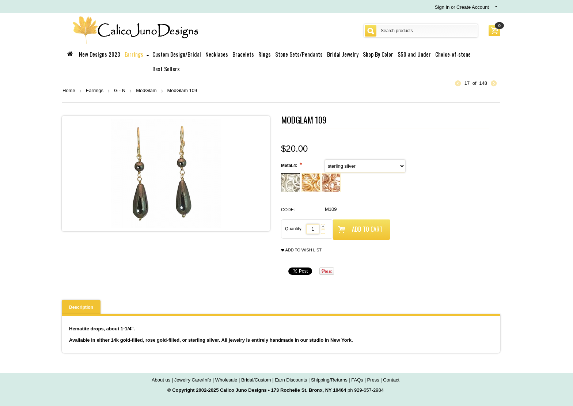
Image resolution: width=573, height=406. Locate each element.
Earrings (134, 54)
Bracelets (243, 54)
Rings (264, 54)
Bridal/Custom (256, 380)
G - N (119, 90)
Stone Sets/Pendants (299, 54)
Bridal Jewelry (342, 54)
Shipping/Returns (329, 380)
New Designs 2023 (99, 54)
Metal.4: (290, 165)
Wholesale (226, 380)
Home (68, 90)
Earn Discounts (291, 380)
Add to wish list (301, 250)
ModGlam (146, 90)
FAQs (357, 380)
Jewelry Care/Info (192, 380)
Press (373, 380)
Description (81, 307)
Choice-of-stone (453, 54)
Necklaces (216, 54)
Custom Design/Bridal (176, 54)
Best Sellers (166, 68)
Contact (391, 380)
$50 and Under (414, 54)
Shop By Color (378, 54)
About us (161, 380)
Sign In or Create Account (462, 7)
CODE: (288, 209)
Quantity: (294, 228)
